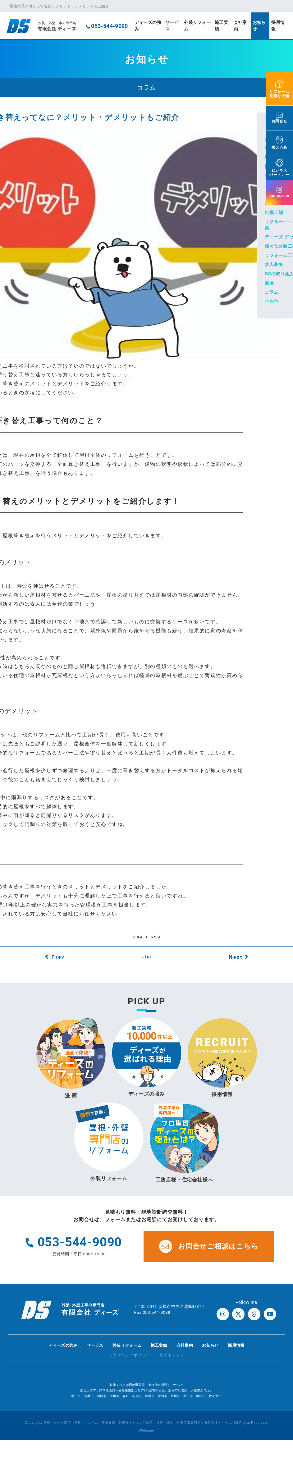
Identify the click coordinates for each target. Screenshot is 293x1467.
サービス (172, 25)
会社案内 (240, 25)
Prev (58, 957)
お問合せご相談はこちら (209, 1246)
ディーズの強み (148, 25)
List (147, 957)
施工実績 (221, 25)
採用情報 (278, 25)
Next (236, 957)
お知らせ (259, 25)
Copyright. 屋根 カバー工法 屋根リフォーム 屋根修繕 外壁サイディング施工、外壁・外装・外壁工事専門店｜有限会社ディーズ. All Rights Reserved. (146, 1422)
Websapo (146, 1430)
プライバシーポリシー (129, 1355)
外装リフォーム (197, 25)
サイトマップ (171, 1355)
